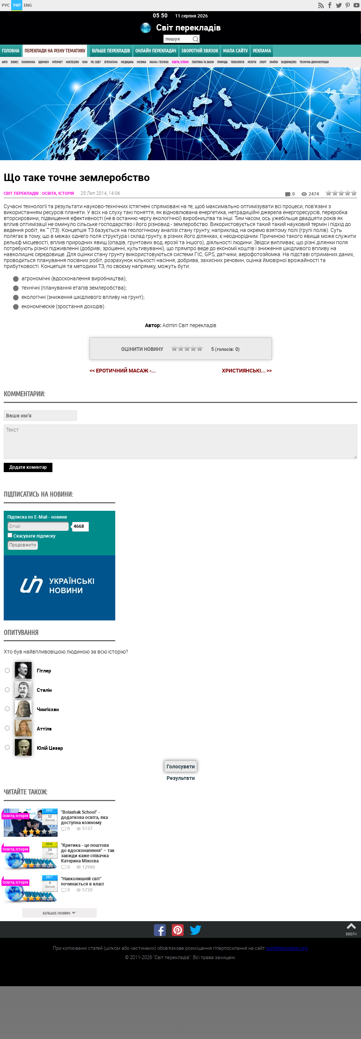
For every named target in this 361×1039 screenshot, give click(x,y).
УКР (17, 5)
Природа (222, 62)
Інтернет (57, 62)
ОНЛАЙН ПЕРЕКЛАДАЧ (155, 51)
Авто (4, 62)
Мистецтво (72, 62)
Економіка (28, 62)
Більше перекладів (111, 51)
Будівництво (288, 62)
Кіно (84, 62)
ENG (28, 5)
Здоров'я (43, 62)
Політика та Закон (203, 62)
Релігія (252, 62)
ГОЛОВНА (10, 51)
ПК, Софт (96, 62)
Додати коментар (28, 467)
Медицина (127, 62)
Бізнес (14, 62)
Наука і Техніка (158, 62)
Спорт (263, 62)
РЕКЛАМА (262, 51)
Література (110, 62)
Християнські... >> (247, 371)
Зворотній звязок (199, 51)
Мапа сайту (235, 51)
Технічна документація (314, 62)
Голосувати (181, 766)
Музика (141, 62)
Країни (274, 62)
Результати (181, 778)
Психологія (237, 62)
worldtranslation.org (286, 948)
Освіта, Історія (180, 62)
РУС (6, 5)
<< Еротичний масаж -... (123, 370)
